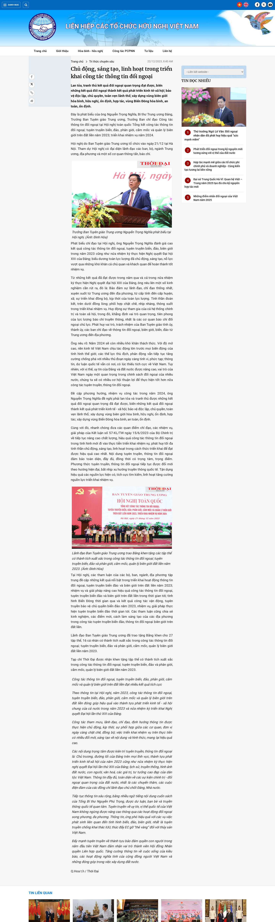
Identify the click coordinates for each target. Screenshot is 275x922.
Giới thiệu (62, 51)
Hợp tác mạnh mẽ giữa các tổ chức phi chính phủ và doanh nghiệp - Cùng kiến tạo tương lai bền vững (212, 166)
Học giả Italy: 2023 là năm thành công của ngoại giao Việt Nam (225, 833)
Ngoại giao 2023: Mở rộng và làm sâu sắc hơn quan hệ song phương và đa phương (48, 833)
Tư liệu (150, 51)
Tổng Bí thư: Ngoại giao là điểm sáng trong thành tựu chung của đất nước (225, 875)
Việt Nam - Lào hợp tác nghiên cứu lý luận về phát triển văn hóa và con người (49, 875)
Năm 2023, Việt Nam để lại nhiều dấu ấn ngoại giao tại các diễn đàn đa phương (137, 833)
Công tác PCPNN (123, 51)
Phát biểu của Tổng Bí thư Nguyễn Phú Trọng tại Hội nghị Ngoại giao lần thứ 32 (181, 875)
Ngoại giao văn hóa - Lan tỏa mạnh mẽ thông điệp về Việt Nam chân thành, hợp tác (179, 833)
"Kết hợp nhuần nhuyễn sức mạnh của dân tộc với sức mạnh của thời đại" (93, 875)
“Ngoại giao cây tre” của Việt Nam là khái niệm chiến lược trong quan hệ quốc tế (91, 833)
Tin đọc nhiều (196, 80)
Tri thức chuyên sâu (68, 61)
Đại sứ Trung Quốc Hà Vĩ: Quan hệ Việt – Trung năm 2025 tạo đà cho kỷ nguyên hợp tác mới (213, 183)
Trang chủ (40, 51)
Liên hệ (167, 51)
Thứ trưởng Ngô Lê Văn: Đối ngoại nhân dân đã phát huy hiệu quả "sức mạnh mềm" (211, 135)
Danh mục (11, 5)
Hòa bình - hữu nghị (90, 51)
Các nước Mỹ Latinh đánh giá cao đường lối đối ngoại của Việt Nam (135, 875)
